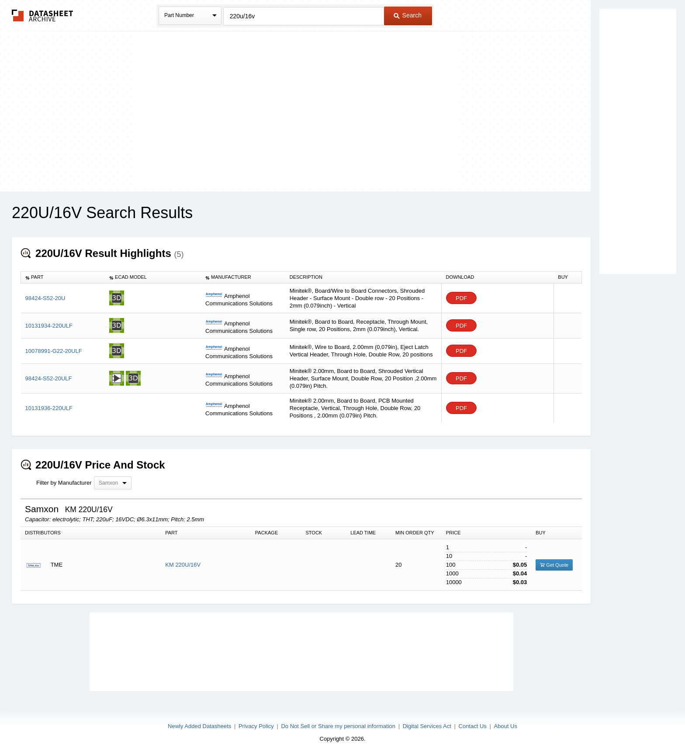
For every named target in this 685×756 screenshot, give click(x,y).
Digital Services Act (427, 726)
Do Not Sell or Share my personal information (338, 726)
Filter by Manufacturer (63, 482)
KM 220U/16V (183, 564)
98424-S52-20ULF (48, 378)
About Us (505, 726)
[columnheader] (63, 277)
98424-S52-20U (45, 298)
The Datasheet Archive (42, 15)
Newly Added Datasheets (199, 726)
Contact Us (473, 726)
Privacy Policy (256, 726)
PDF (461, 298)
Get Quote (554, 565)
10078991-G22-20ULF (53, 351)
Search (408, 15)
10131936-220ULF (49, 408)
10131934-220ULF (49, 325)
